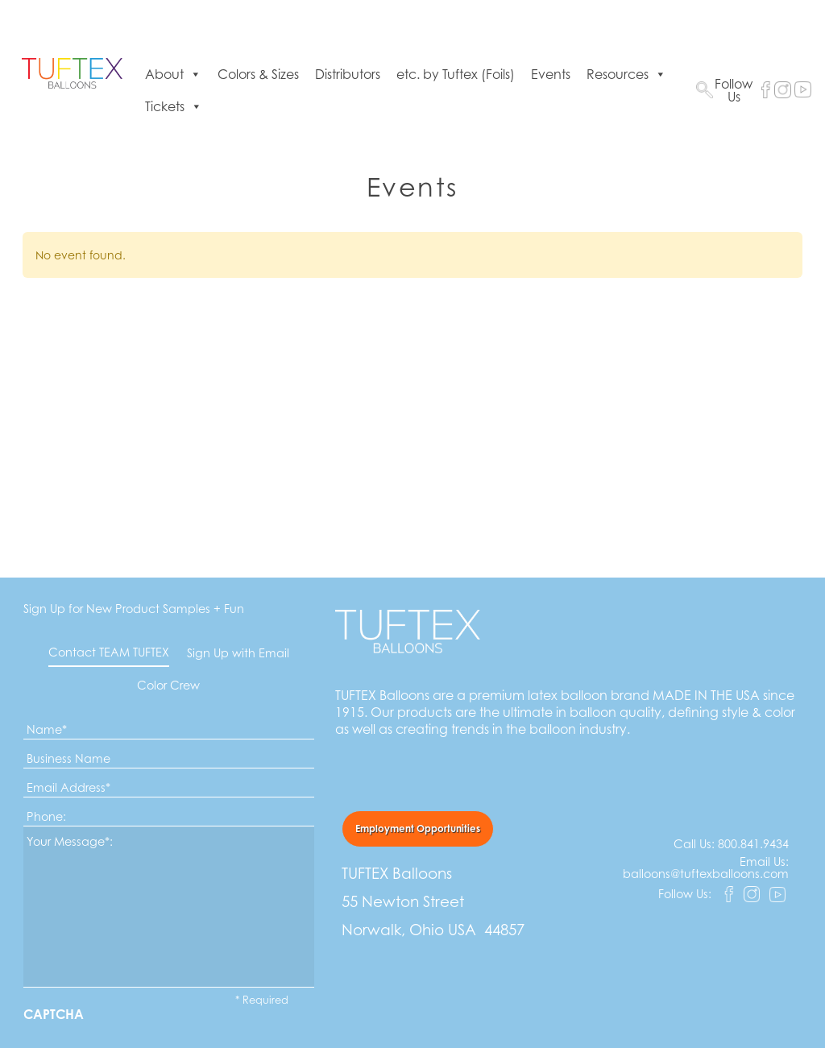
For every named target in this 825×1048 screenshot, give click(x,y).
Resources (626, 74)
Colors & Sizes (258, 74)
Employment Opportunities (417, 828)
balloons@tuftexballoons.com (706, 873)
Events (550, 74)
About (173, 74)
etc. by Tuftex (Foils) (455, 74)
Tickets (173, 106)
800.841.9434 (753, 844)
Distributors (347, 74)
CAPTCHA (53, 1014)
